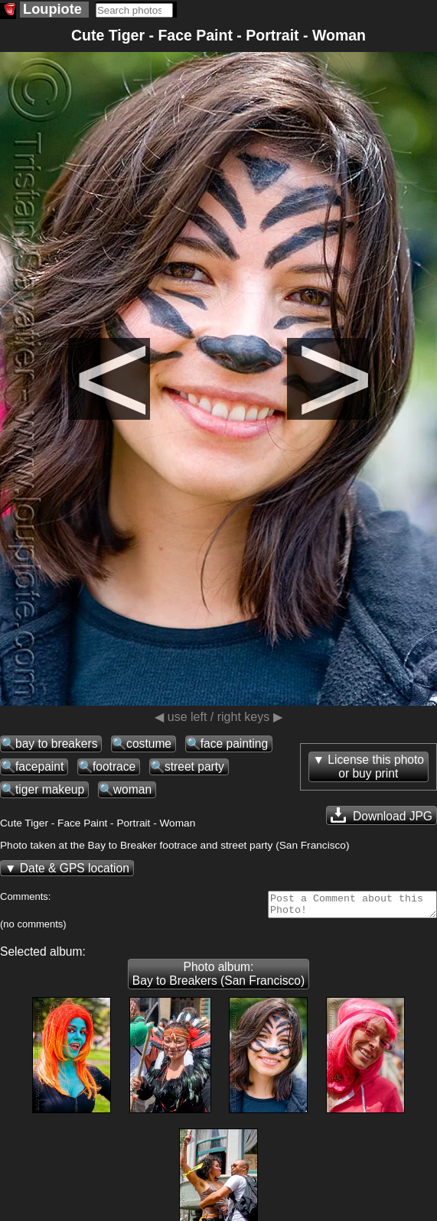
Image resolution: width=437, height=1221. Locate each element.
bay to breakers (56, 743)
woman (132, 789)
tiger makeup (49, 789)
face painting (234, 743)
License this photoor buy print (376, 766)
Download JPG (381, 815)
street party (194, 766)
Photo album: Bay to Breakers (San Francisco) (218, 978)
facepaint (39, 766)
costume (148, 743)
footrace (114, 766)
